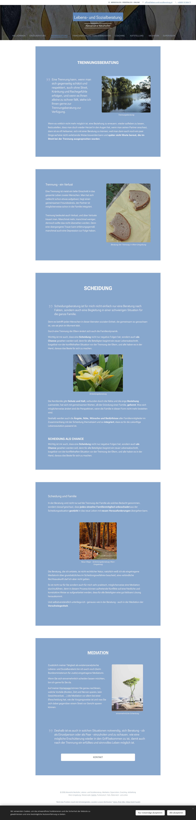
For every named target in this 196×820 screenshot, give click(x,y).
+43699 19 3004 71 (184, 2)
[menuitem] (61, 36)
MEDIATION (98, 652)
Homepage (65, 688)
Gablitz (93, 795)
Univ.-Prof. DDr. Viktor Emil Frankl (127, 802)
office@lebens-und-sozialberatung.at (158, 2)
